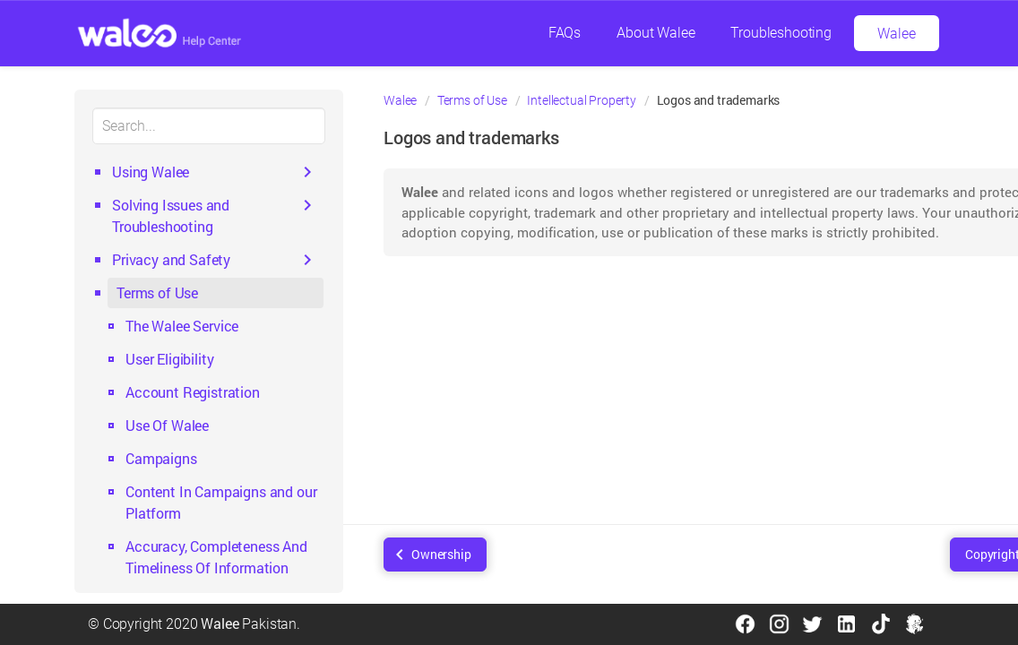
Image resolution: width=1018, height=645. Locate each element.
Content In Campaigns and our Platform (221, 502)
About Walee (655, 32)
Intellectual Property (581, 100)
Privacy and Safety (171, 259)
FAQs (564, 32)
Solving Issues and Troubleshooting (170, 215)
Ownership (441, 554)
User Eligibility (169, 358)
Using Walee (150, 171)
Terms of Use (157, 292)
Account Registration (192, 392)
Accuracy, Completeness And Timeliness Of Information (216, 557)
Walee (896, 33)
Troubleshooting (781, 32)
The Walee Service (181, 325)
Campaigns (161, 458)
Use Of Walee (167, 425)
